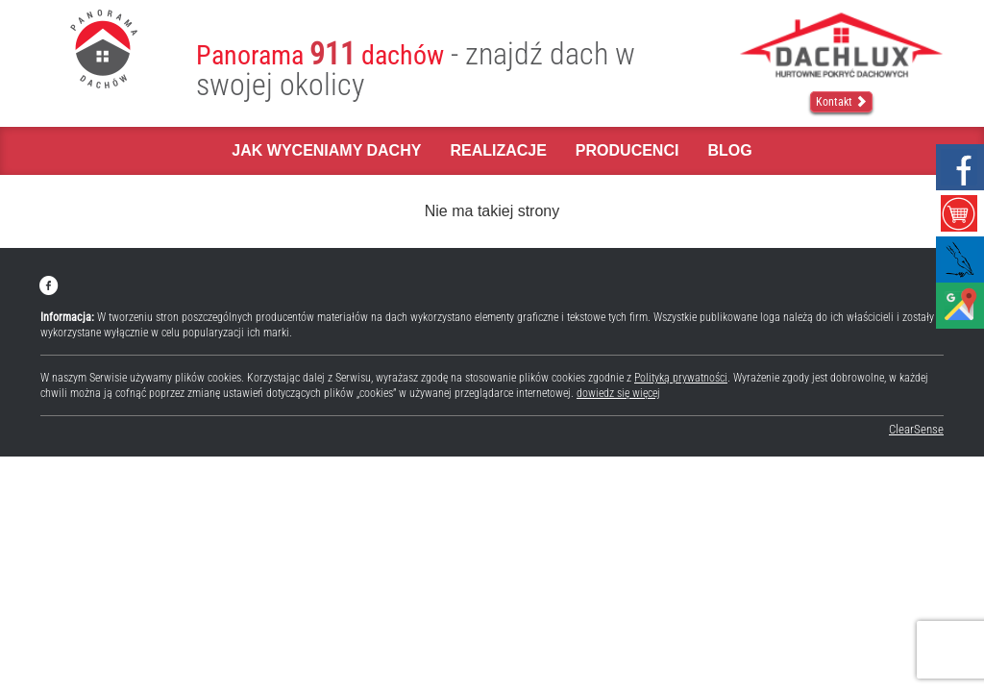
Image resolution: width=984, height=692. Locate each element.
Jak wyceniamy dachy (326, 150)
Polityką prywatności (680, 377)
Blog (729, 150)
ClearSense (916, 429)
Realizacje (498, 150)
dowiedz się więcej (618, 393)
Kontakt (841, 102)
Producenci (627, 150)
